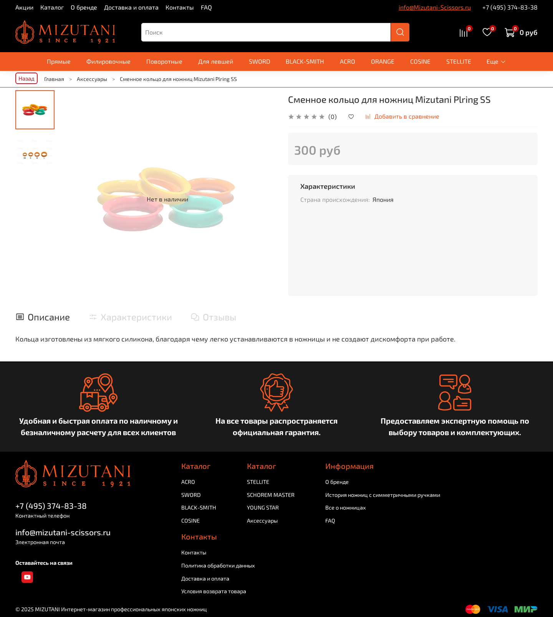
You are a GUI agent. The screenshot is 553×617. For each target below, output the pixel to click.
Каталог (52, 7)
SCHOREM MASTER (271, 495)
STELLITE (458, 61)
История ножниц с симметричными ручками (382, 495)
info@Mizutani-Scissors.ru (435, 7)
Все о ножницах (345, 507)
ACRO (347, 61)
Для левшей (215, 61)
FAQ (206, 7)
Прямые (59, 61)
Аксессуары (262, 520)
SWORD (259, 61)
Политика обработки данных (218, 565)
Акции (24, 7)
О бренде (84, 7)
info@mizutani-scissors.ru (63, 532)
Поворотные (164, 61)
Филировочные (108, 61)
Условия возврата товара (213, 591)
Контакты (180, 7)
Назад (26, 78)
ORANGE (382, 61)
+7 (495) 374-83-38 (510, 7)
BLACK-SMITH (305, 61)
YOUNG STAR (263, 507)
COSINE (420, 61)
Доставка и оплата (131, 7)
